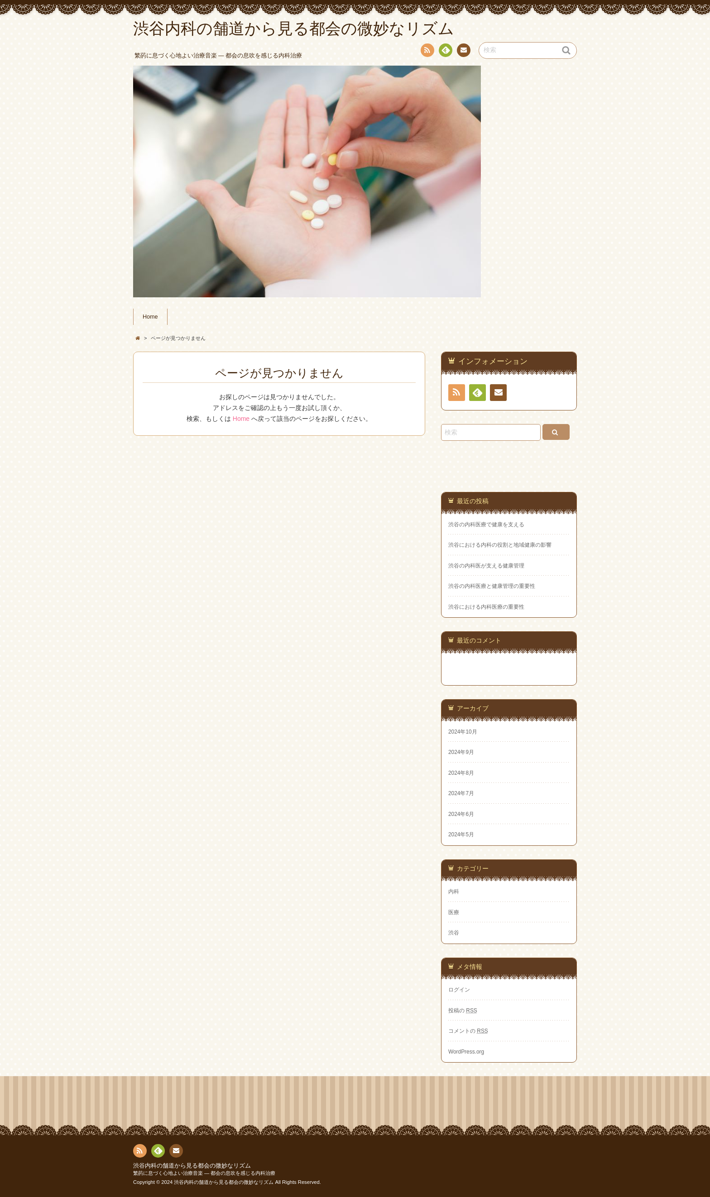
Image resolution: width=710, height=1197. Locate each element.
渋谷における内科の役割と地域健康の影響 (500, 545)
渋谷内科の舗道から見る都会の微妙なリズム (192, 1166)
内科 (453, 891)
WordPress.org (466, 1052)
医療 (453, 912)
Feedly (445, 51)
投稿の (462, 1010)
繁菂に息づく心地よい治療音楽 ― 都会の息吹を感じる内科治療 (204, 1173)
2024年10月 (462, 732)
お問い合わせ (463, 51)
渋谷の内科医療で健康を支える (486, 524)
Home (150, 317)
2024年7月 (461, 793)
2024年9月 (461, 752)
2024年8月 (461, 773)
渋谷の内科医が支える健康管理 (486, 566)
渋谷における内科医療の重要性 (486, 607)
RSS (426, 52)
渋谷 (453, 933)
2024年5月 (461, 834)
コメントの (468, 1031)
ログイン (459, 990)
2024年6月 (461, 814)
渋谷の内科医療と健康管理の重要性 (491, 586)
